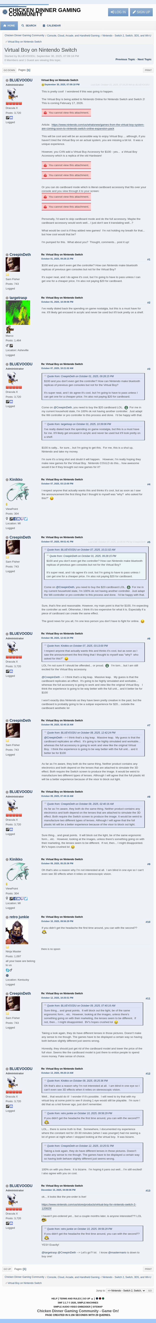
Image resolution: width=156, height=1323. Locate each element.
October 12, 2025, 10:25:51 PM (57, 998)
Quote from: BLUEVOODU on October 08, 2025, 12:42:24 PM (81, 732)
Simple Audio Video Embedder (71, 1306)
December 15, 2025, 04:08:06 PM (58, 1190)
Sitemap (98, 1306)
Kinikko (16, 480)
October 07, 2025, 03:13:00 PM (57, 483)
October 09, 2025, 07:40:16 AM (57, 796)
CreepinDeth (20, 255)
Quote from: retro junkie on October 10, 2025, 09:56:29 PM (79, 1113)
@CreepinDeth (63, 407)
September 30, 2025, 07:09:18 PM (61, 84)
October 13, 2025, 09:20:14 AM (57, 1073)
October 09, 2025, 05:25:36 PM (57, 863)
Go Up (7, 1269)
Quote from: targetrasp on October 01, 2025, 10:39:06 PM (79, 424)
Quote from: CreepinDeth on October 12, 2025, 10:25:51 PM (80, 1145)
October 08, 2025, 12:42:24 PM (57, 638)
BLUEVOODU (21, 80)
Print (148, 70)
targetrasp (18, 298)
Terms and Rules (70, 1298)
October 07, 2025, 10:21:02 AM (57, 368)
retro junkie (19, 917)
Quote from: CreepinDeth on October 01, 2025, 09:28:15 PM (80, 376)
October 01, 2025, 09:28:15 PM (57, 258)
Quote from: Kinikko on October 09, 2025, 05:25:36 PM (77, 1080)
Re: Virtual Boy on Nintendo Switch (62, 254)
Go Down (9, 70)
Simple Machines (87, 1302)
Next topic (145, 59)
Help (54, 1298)
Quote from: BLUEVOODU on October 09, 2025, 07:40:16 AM (81, 1005)
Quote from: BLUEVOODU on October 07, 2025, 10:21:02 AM (81, 549)
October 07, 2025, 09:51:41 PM (57, 541)
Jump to (100, 1290)
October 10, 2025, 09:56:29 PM (57, 921)
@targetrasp (49, 1252)
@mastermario (117, 1252)
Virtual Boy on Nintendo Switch (59, 80)
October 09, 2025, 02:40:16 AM (57, 724)
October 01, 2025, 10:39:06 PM (57, 302)
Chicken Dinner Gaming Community (45, 12)
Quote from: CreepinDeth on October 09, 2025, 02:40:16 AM (80, 804)
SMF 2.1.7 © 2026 (67, 1302)
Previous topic (125, 59)
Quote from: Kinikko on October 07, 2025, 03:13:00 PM (77, 645)
